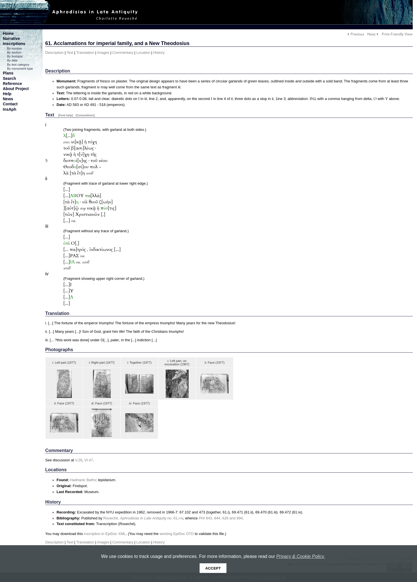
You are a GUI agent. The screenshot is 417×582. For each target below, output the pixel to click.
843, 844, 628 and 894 (221, 518)
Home (8, 33)
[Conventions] (85, 115)
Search (9, 78)
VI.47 (88, 460)
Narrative (11, 38)
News (8, 99)
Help (7, 93)
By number (14, 48)
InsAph (9, 109)
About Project (16, 88)
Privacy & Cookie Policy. (300, 556)
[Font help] (65, 115)
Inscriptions (14, 43)
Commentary (122, 52)
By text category (18, 64)
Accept (213, 568)
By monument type (20, 68)
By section (14, 52)
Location (143, 52)
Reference (12, 83)
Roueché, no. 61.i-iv (143, 518)
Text (69, 52)
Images (103, 52)
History (159, 52)
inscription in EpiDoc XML (105, 534)
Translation (85, 52)
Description (54, 52)
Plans (8, 73)
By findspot (14, 56)
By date (12, 60)
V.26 (79, 460)
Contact (10, 104)
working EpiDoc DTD (176, 534)
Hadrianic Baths (83, 480)
